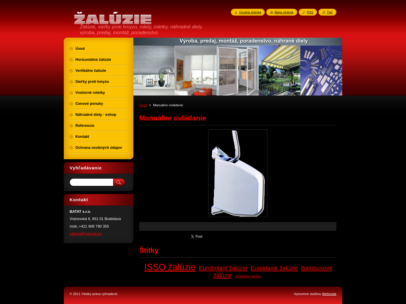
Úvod (143, 105)
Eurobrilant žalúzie (223, 268)
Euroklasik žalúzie (274, 268)
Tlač (330, 12)
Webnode (329, 294)
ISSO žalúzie (170, 267)
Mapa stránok (283, 12)
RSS (310, 12)
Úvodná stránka (250, 12)
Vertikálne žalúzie (248, 276)
